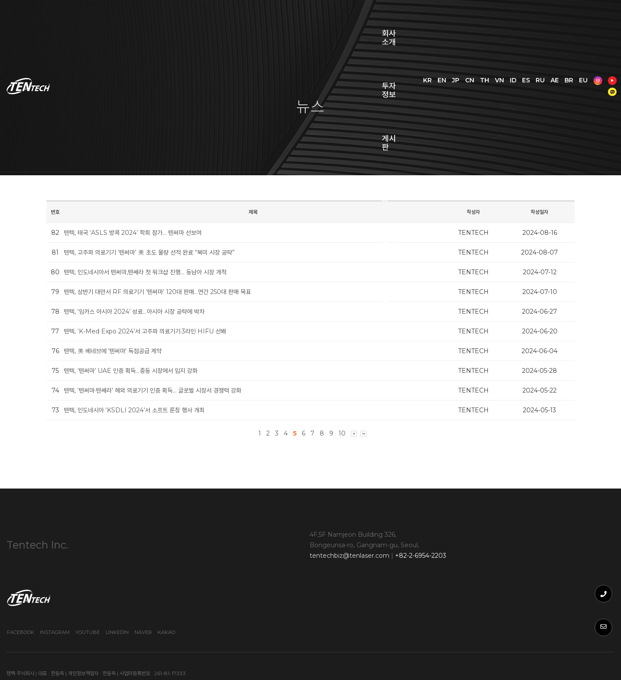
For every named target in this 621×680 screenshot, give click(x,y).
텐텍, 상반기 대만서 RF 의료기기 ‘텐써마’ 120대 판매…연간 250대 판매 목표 (168, 292)
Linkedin (530, 575)
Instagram (468, 575)
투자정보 (202, 22)
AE (590, 16)
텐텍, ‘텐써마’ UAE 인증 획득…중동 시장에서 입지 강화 (142, 371)
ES (562, 16)
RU (576, 16)
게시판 (253, 22)
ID (549, 16)
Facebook (434, 575)
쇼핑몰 (403, 22)
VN (535, 16)
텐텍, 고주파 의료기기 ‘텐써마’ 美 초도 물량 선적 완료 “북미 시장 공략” (160, 252)
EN (477, 16)
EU (547, 27)
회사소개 (147, 22)
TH (520, 16)
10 (342, 433)
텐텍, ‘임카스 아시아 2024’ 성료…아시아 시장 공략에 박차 (145, 311)
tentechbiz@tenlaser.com (253, 559)
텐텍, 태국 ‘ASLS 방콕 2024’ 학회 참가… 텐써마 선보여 (144, 233)
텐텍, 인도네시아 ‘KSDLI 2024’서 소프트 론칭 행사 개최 (145, 410)
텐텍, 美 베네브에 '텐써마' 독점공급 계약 (124, 351)
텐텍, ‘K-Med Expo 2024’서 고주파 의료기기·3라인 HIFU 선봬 (156, 331)
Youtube (501, 575)
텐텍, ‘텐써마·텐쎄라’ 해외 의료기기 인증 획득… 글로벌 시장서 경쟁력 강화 (164, 390)
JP (491, 16)
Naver (556, 575)
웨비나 (301, 22)
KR (463, 16)
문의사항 (352, 22)
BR (532, 27)
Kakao (580, 575)
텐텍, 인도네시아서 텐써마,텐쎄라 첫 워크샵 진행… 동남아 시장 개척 (156, 272)
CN (505, 16)
